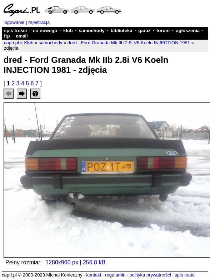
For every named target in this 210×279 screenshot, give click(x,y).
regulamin (115, 275)
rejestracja (39, 22)
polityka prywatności (150, 275)
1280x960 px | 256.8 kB (75, 262)
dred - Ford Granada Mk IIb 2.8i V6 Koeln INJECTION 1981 (129, 42)
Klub (28, 42)
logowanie (14, 22)
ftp (7, 36)
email (22, 36)
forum (163, 30)
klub (68, 30)
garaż (144, 30)
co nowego (45, 30)
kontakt (93, 275)
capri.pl (11, 42)
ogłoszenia (188, 30)
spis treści (15, 30)
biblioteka (121, 30)
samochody (92, 30)
